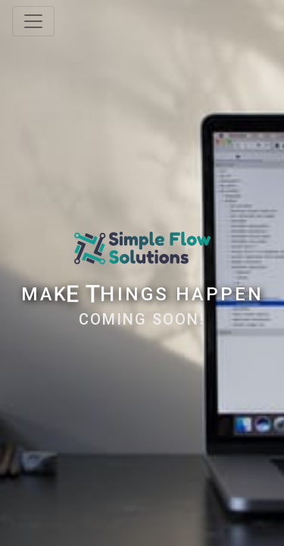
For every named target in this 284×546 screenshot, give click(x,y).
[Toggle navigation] (33, 21)
